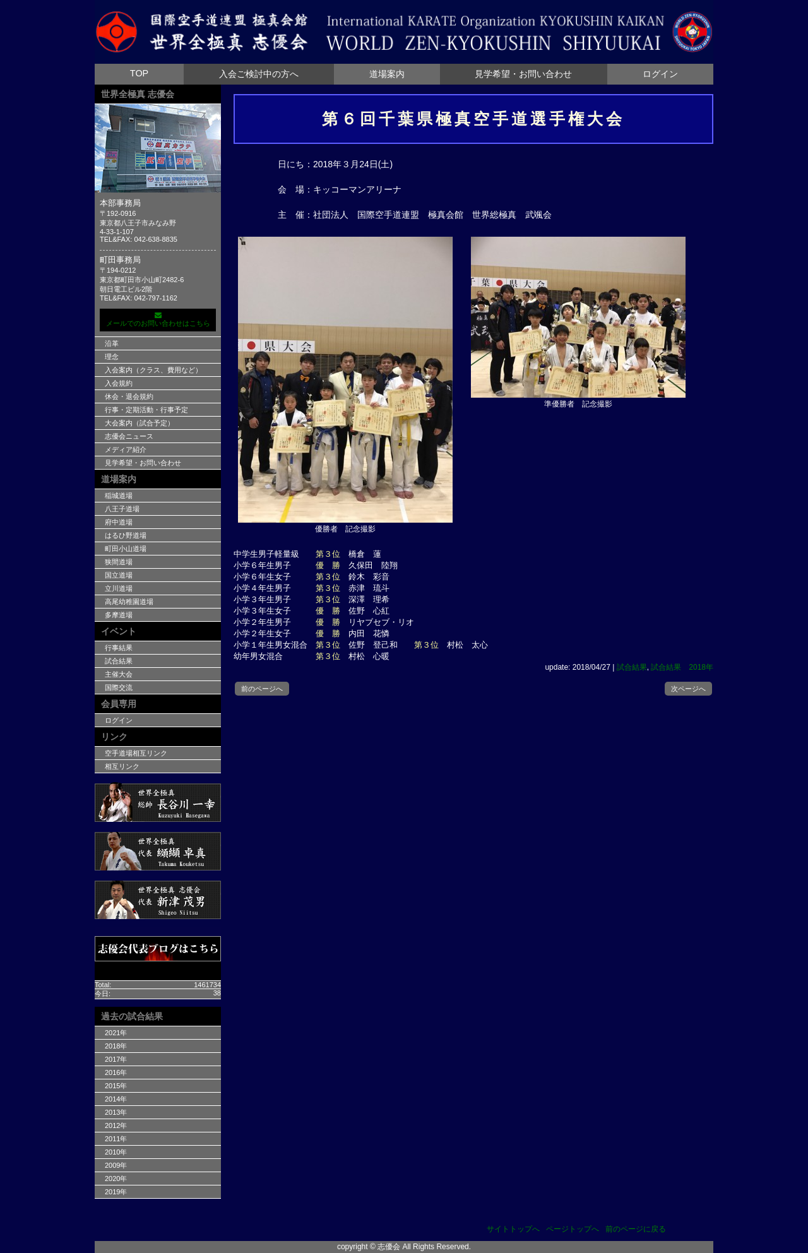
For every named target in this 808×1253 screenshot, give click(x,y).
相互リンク (122, 766)
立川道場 (119, 588)
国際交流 (119, 687)
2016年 (116, 1072)
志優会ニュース (129, 436)
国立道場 (119, 575)
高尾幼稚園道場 (129, 601)
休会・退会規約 (129, 396)
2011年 (116, 1139)
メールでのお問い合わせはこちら (158, 319)
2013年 (116, 1112)
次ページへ (688, 688)
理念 (112, 356)
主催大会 (119, 674)
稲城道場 (119, 495)
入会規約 (119, 383)
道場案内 (387, 74)
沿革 (112, 343)
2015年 (116, 1086)
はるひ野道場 (125, 535)
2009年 (116, 1165)
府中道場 (119, 522)
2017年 (116, 1059)
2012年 (116, 1125)
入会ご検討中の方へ (259, 74)
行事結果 (119, 647)
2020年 (116, 1178)
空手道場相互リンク (136, 753)
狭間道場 (119, 562)
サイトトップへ (513, 1229)
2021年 (116, 1032)
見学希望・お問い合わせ (523, 74)
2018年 (116, 1046)
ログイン (660, 74)
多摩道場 (119, 615)
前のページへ (262, 688)
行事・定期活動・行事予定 (146, 409)
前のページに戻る (635, 1229)
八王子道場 (122, 509)
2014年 (116, 1099)
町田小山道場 (125, 548)
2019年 (116, 1192)
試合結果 (632, 667)
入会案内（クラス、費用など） (153, 370)
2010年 (116, 1152)
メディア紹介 (125, 449)
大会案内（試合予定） (139, 423)
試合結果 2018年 (682, 667)
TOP (139, 73)
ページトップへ (572, 1229)
